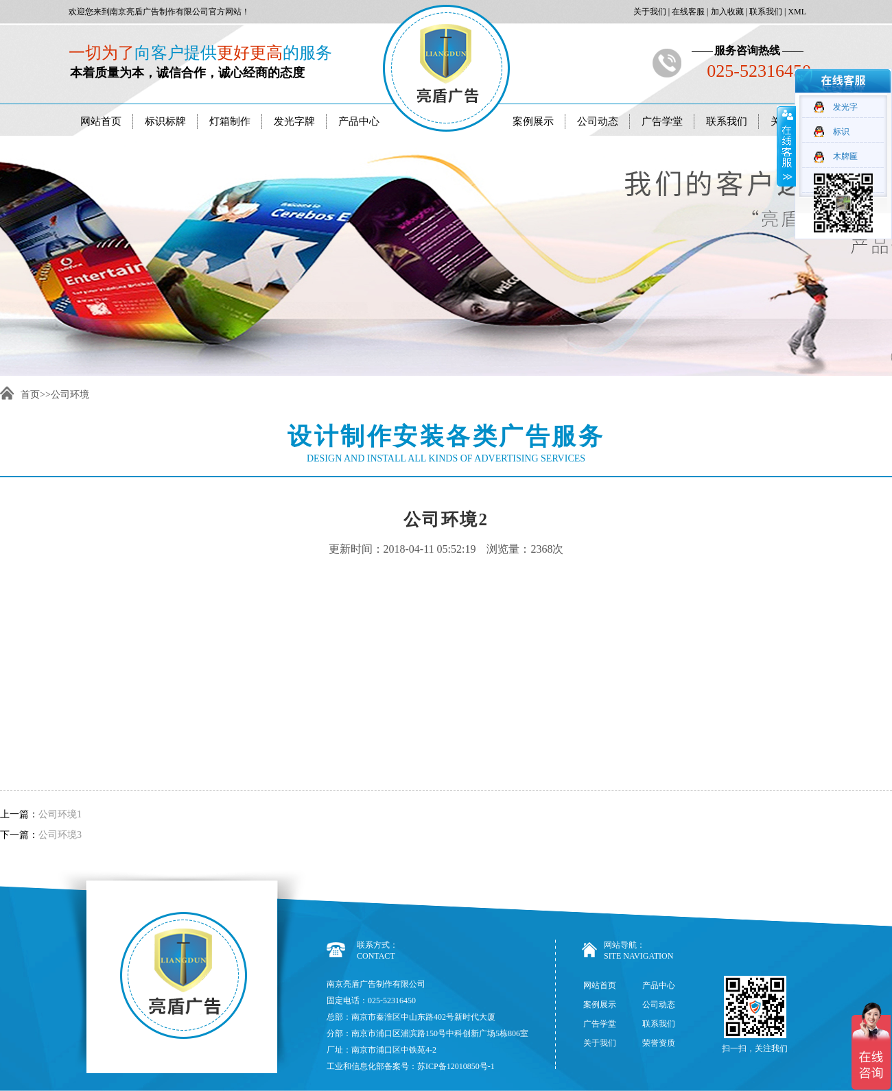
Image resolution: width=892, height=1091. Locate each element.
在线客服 (687, 11)
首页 (30, 394)
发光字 (845, 107)
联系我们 (764, 11)
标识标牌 (165, 121)
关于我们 (648, 11)
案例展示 (533, 121)
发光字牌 (294, 121)
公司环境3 (60, 835)
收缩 (786, 146)
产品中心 (358, 121)
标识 (841, 131)
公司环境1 (60, 814)
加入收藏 (726, 11)
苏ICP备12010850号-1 (456, 1066)
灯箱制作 (229, 121)
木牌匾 (845, 156)
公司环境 (70, 394)
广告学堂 (662, 121)
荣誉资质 (658, 1043)
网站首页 (100, 121)
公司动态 (597, 121)
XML (796, 11)
